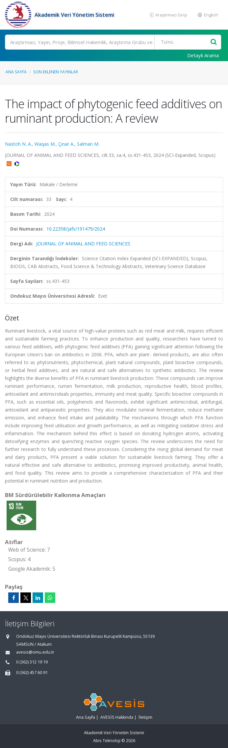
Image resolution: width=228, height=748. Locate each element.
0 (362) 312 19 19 (32, 662)
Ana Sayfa (16, 71)
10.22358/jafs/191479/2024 (75, 229)
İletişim (145, 717)
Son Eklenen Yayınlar (55, 71)
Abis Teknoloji (106, 740)
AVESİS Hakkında (116, 717)
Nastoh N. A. (18, 144)
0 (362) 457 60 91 (32, 672)
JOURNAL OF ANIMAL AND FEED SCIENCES (83, 243)
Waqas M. (45, 144)
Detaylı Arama (203, 55)
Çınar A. (66, 144)
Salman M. (88, 144)
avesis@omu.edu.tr (35, 652)
